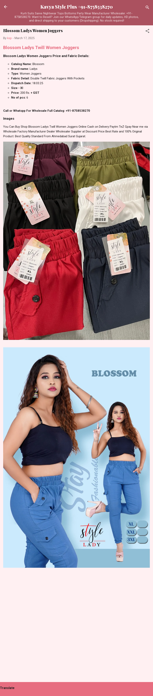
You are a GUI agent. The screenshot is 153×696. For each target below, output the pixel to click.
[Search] (147, 8)
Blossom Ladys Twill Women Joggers (41, 47)
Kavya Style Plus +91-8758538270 (76, 7)
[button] (147, 32)
